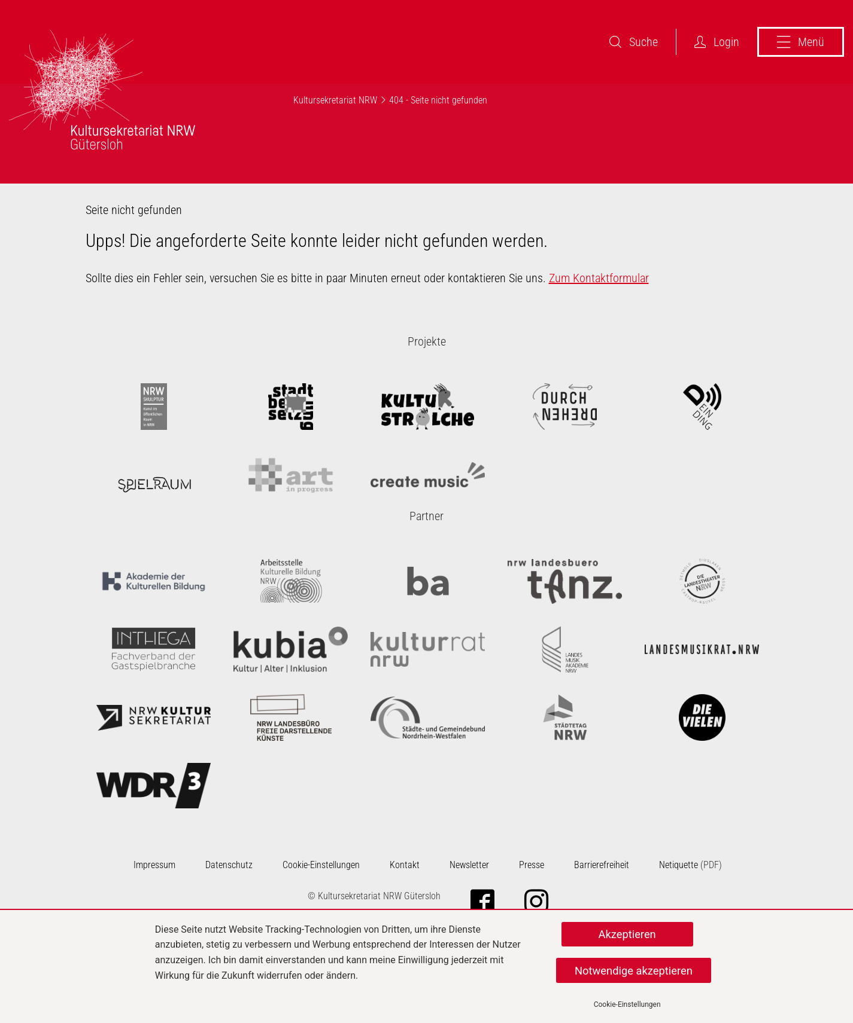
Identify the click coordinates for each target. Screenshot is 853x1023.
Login (716, 42)
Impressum (154, 865)
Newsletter (469, 865)
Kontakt (405, 865)
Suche (633, 42)
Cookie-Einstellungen (627, 1004)
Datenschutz (229, 865)
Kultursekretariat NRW (335, 100)
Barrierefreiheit (601, 865)
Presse (531, 865)
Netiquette (678, 865)
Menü (800, 42)
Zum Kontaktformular (599, 278)
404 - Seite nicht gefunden (438, 100)
